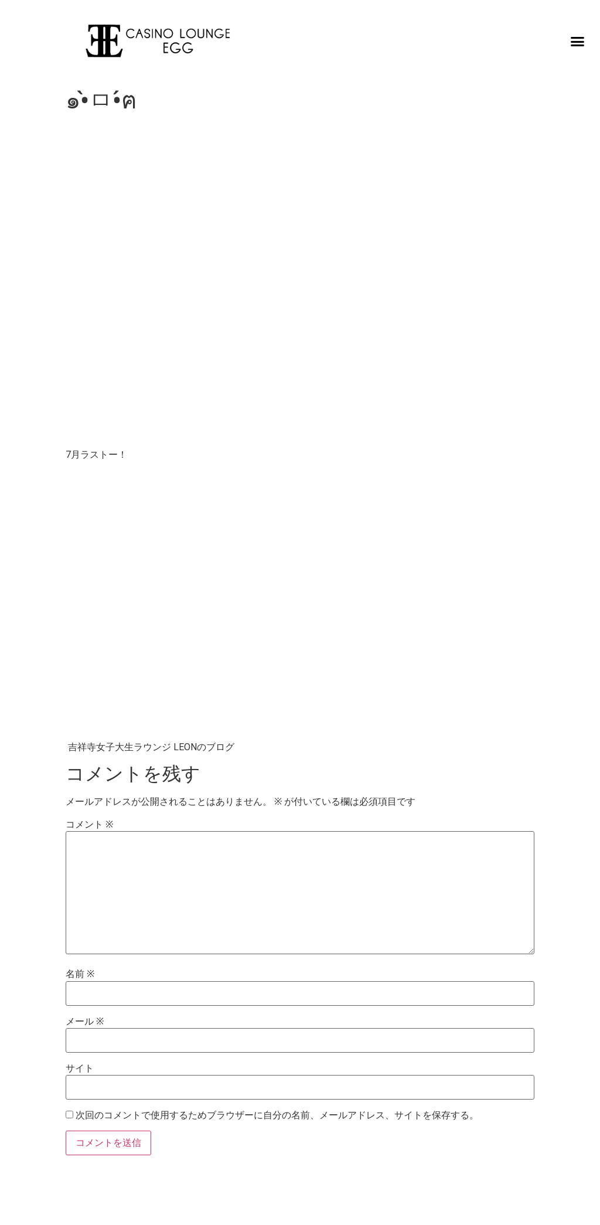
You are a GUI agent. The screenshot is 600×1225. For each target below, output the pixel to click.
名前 (80, 974)
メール (85, 1021)
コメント (89, 824)
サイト (80, 1068)
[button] (578, 41)
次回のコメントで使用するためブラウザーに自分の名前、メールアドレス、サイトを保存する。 (277, 1115)
